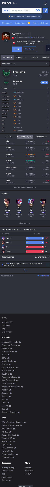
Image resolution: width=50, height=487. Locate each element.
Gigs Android (7, 411)
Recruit (28, 443)
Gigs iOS (5, 414)
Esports (5, 375)
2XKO (4, 327)
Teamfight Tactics (9, 314)
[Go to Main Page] (6, 3)
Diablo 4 (5, 359)
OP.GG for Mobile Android (12, 392)
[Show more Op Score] (47, 234)
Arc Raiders (6, 340)
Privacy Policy (8, 437)
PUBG (4, 324)
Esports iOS (6, 427)
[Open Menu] (45, 3)
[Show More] (14, 3)
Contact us (6, 449)
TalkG (4, 372)
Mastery (34, 57)
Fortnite (5, 334)
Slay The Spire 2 (8, 350)
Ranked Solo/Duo (25, 137)
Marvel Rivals (7, 330)
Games (5, 365)
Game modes (22, 23)
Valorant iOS (7, 407)
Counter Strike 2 (8, 337)
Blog (3, 298)
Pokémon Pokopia (9, 346)
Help (3, 443)
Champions (7, 23)
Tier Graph (29, 49)
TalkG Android (7, 417)
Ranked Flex (41, 137)
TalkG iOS (6, 420)
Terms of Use (7, 440)
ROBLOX (5, 343)
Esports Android (8, 423)
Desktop (5, 362)
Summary (7, 57)
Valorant (5, 318)
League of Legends (10, 311)
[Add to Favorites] (29, 34)
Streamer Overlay (9, 381)
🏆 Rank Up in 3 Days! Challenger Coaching (28, 16)
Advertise (29, 440)
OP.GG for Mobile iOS (10, 395)
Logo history (7, 301)
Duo (3, 369)
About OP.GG (7, 292)
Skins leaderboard (40, 23)
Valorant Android (9, 404)
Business (29, 437)
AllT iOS (5, 401)
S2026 (8, 137)
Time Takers (7, 353)
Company (6, 295)
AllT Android (7, 398)
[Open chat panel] (48, 47)
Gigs (3, 378)
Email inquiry (7, 446)
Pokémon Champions (11, 356)
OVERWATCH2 (8, 321)
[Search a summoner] (38, 10)
